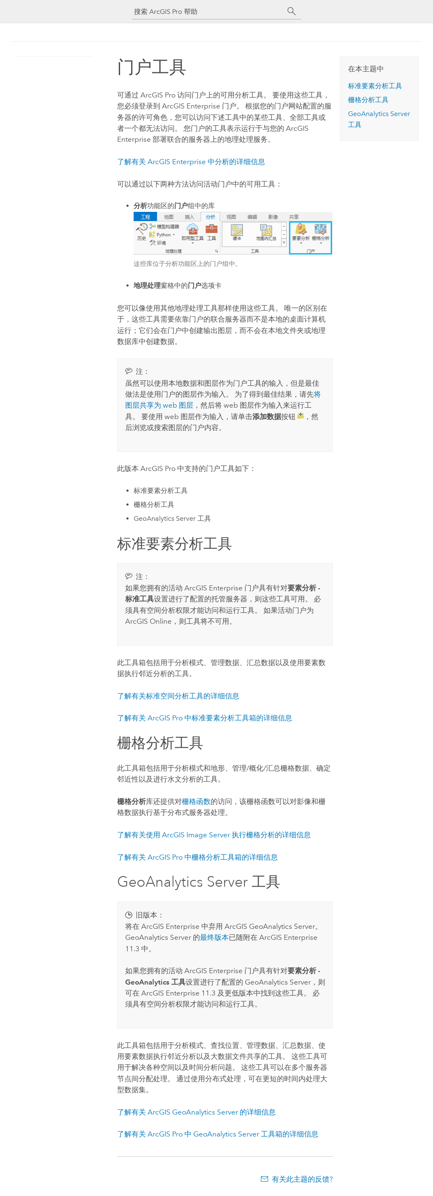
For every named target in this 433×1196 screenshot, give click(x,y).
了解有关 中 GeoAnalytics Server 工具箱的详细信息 (217, 1134)
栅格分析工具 (368, 100)
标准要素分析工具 (375, 86)
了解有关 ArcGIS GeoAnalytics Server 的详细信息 (196, 1112)
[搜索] (292, 11)
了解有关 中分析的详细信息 (191, 161)
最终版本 (214, 937)
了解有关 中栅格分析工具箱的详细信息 (197, 857)
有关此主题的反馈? (302, 1179)
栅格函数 (196, 801)
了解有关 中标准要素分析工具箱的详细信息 (204, 718)
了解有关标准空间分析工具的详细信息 (178, 696)
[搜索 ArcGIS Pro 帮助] (208, 11)
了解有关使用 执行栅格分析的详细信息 (214, 835)
